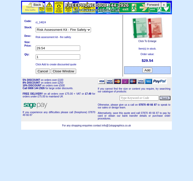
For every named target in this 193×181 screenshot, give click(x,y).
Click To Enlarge (147, 40)
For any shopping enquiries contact (82, 125)
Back (37, 5)
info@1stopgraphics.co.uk (116, 125)
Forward (153, 5)
